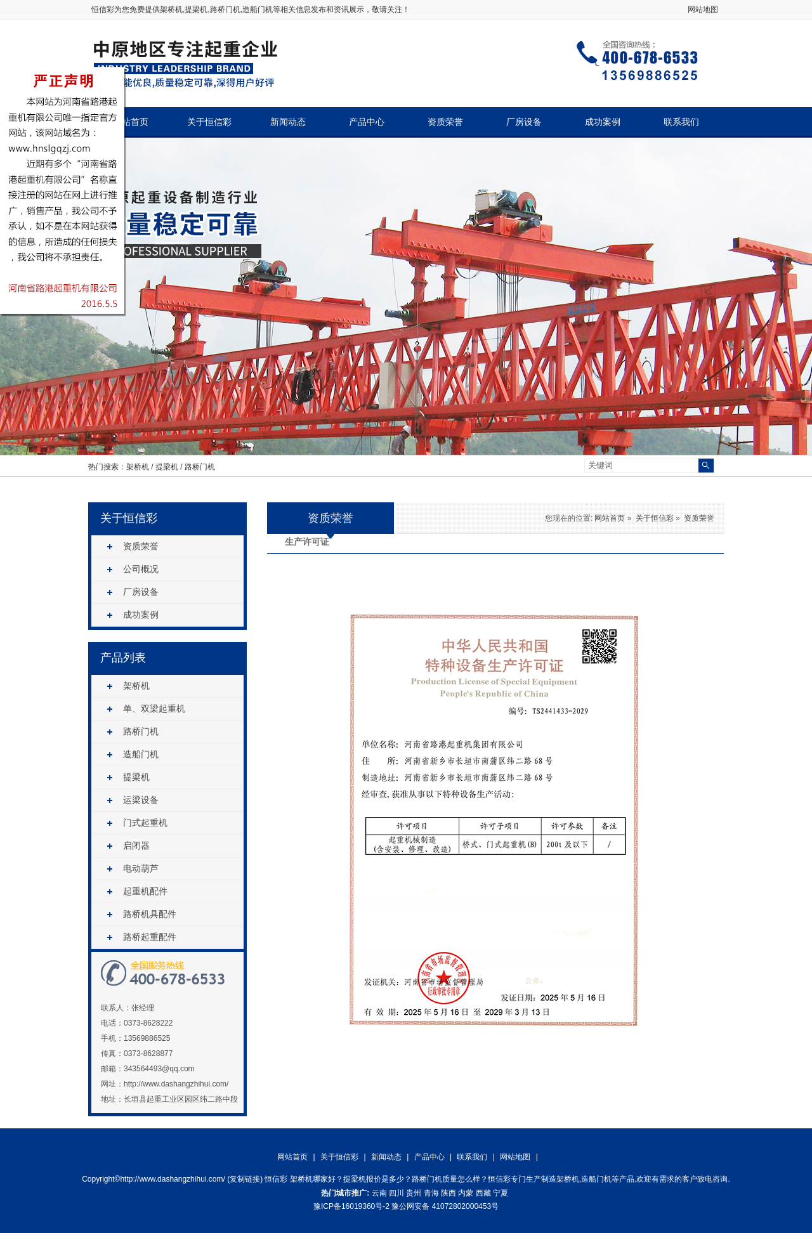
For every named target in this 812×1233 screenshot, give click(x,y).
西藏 (483, 1193)
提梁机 (166, 466)
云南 (379, 1193)
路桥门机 (200, 466)
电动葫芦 (141, 868)
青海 (431, 1193)
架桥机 (171, 9)
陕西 (448, 1193)
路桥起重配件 (149, 937)
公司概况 (141, 569)
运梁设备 (141, 800)
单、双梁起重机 (154, 708)
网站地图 (703, 9)
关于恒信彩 (209, 122)
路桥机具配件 (149, 914)
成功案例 (602, 122)
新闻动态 (288, 122)
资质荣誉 (445, 122)
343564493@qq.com (159, 1068)
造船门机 (141, 754)
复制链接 (245, 1179)
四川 (396, 1193)
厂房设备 (524, 122)
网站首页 (130, 122)
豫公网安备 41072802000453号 (445, 1206)
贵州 (413, 1193)
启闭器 (136, 845)
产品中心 (366, 122)
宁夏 (500, 1193)
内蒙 (465, 1193)
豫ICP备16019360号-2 (351, 1206)
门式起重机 (145, 823)
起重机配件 (145, 891)
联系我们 (681, 122)
